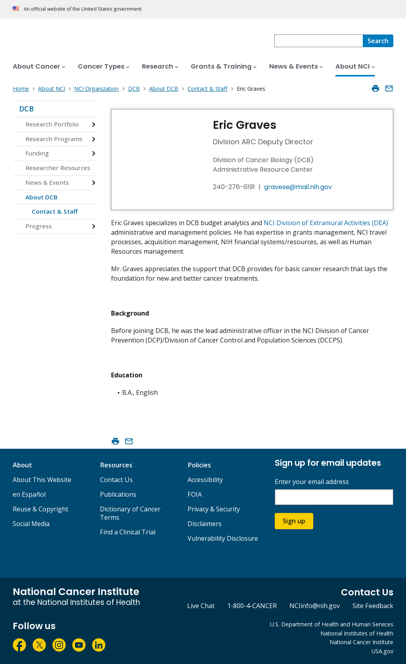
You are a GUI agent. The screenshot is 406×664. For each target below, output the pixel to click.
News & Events (47, 182)
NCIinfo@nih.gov (314, 605)
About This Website (42, 479)
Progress (38, 226)
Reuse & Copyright (40, 509)
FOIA (195, 494)
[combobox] (318, 40)
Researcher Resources (57, 168)
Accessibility (205, 479)
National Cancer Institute (361, 642)
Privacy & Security (214, 509)
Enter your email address (312, 482)
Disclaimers (205, 523)
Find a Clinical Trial (127, 532)
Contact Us (116, 479)
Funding (37, 153)
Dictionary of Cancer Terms (130, 513)
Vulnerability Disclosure (223, 538)
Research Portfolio (52, 124)
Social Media (31, 523)
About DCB (41, 197)
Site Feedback (372, 605)
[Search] (378, 40)
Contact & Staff (55, 211)
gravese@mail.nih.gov (298, 186)
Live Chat (200, 605)
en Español (29, 494)
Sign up (294, 521)
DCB (26, 108)
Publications (118, 494)
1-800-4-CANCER (252, 605)
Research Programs (53, 139)
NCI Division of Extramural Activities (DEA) (326, 222)
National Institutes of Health (356, 633)
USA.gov (382, 651)
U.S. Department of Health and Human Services (331, 624)
